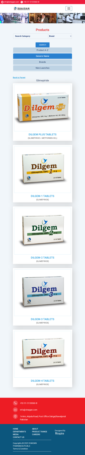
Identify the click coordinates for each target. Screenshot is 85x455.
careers (36, 434)
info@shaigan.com (10, 2)
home (15, 429)
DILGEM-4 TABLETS (42, 380)
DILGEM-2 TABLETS (42, 257)
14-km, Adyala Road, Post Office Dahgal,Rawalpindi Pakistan (43, 418)
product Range (39, 432)
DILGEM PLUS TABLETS (42, 134)
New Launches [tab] (42, 68)
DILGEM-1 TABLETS (42, 196)
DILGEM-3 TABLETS (42, 319)
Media (15, 434)
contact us (18, 437)
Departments (19, 432)
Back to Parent (19, 77)
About (35, 429)
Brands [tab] (42, 62)
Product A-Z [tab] (42, 50)
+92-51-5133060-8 (30, 2)
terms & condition (20, 449)
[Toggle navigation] (69, 8)
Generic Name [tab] (42, 56)
